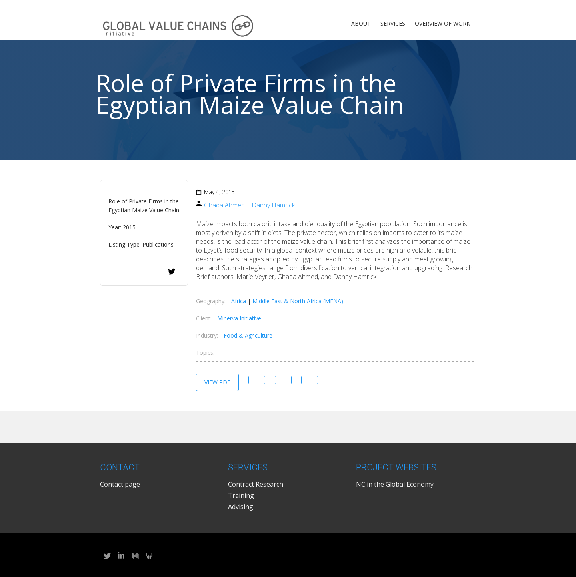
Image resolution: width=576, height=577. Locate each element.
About (361, 23)
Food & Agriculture (248, 335)
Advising (240, 506)
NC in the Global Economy (395, 484)
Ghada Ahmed (224, 205)
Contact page (120, 484)
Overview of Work (442, 23)
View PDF (217, 382)
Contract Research (255, 484)
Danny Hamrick (273, 205)
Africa (238, 301)
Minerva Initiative (239, 318)
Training (241, 495)
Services (392, 23)
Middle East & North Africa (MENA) (297, 301)
